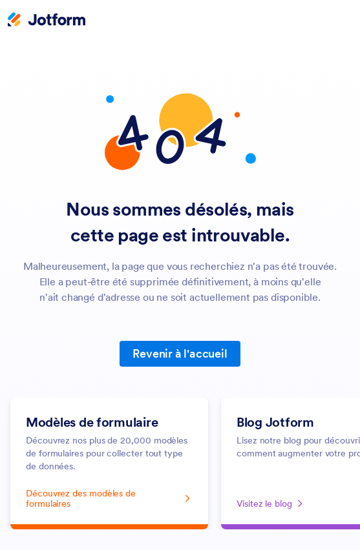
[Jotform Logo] (46, 20)
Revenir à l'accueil (179, 353)
